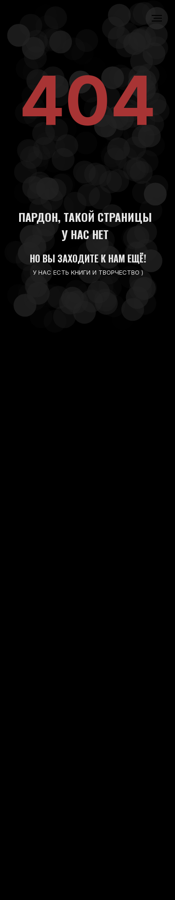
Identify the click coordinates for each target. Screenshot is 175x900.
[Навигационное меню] (157, 18)
